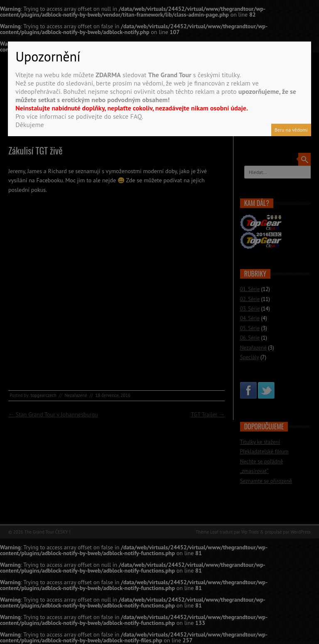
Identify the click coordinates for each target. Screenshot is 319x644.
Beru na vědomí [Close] (291, 130)
